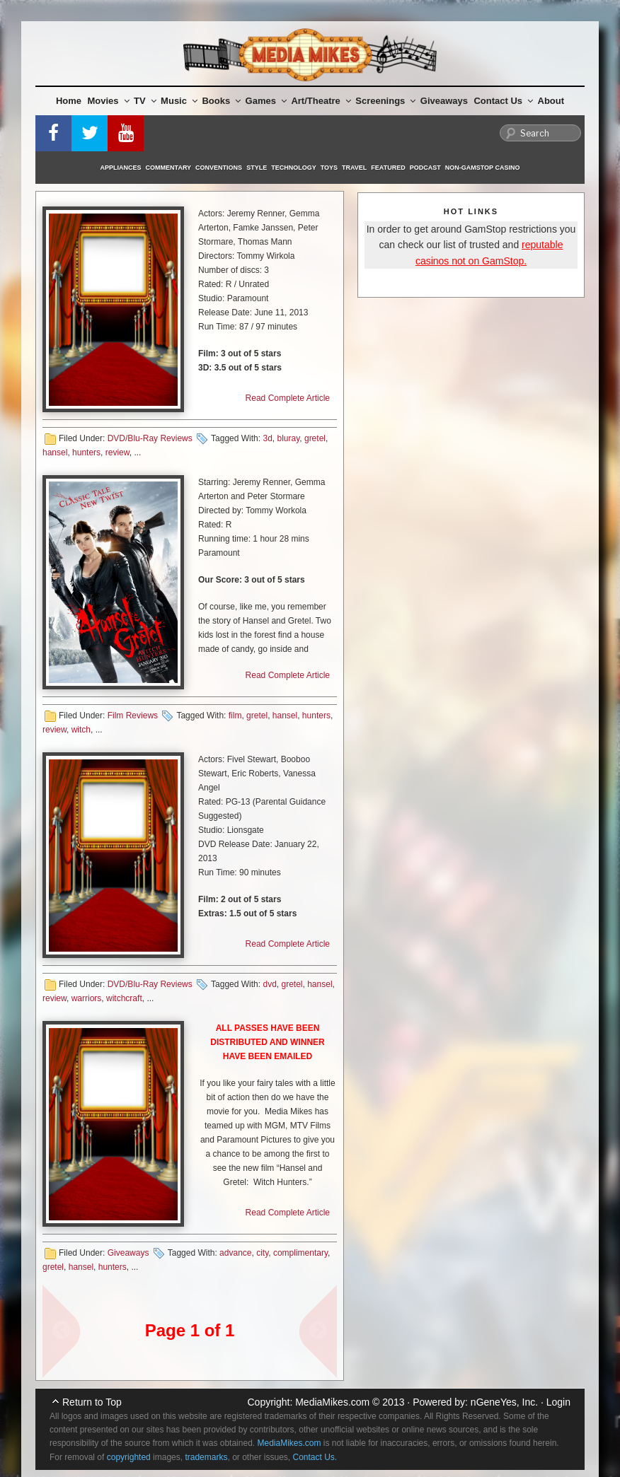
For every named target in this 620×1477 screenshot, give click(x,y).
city (262, 1253)
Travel (354, 167)
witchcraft (124, 998)
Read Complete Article (288, 398)
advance (235, 1253)
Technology (293, 167)
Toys (329, 167)
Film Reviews (133, 715)
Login (558, 1402)
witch (81, 730)
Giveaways (444, 100)
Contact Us (503, 100)
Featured (388, 167)
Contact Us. (315, 1457)
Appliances (121, 167)
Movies (109, 100)
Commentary (169, 167)
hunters (86, 452)
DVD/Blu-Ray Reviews (150, 438)
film (235, 715)
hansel (54, 452)
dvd (269, 984)
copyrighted (129, 1457)
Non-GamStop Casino (482, 167)
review (117, 452)
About (551, 100)
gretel (315, 438)
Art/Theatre (320, 100)
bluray (288, 438)
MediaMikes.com (332, 1402)
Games (266, 100)
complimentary (300, 1253)
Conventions (218, 167)
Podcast (425, 167)
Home (68, 100)
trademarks (206, 1457)
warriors (86, 998)
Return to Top (92, 1402)
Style (256, 167)
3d (267, 438)
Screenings (385, 100)
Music (179, 100)
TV (145, 100)
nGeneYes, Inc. (504, 1402)
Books (221, 100)
